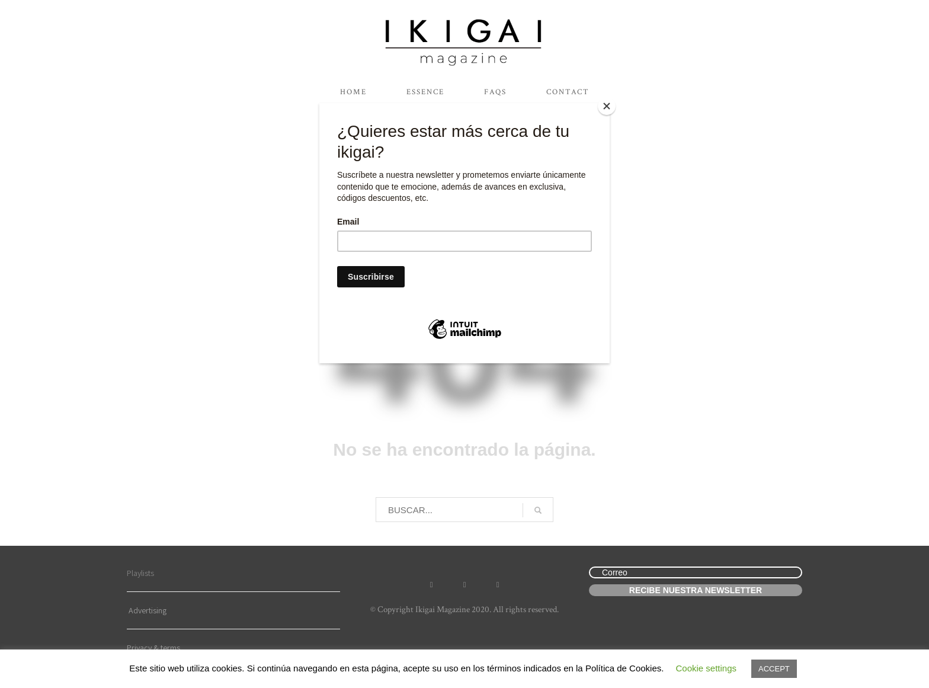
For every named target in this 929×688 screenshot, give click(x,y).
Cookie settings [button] (705, 668)
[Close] (607, 106)
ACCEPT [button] (774, 668)
